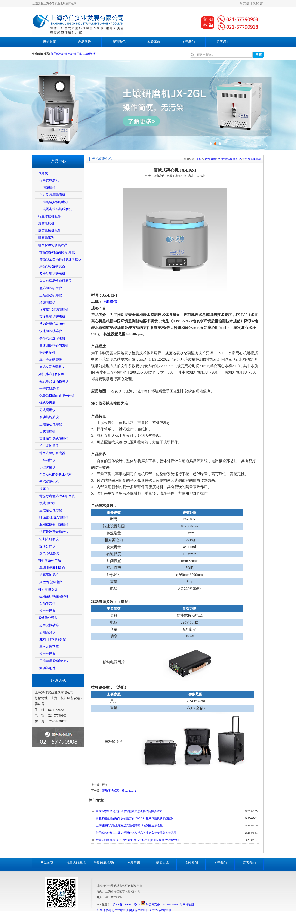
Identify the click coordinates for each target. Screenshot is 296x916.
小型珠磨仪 (47, 467)
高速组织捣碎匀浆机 (53, 345)
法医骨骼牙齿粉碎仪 (53, 532)
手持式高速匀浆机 (52, 338)
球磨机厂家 (75, 53)
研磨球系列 (46, 238)
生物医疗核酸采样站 (53, 596)
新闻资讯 (119, 42)
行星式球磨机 (59, 53)
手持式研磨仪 (49, 388)
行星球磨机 (104, 910)
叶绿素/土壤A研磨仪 (53, 517)
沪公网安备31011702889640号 (161, 904)
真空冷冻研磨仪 (50, 360)
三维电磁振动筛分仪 (53, 661)
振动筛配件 (47, 668)
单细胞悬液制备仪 (52, 567)
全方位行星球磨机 (52, 195)
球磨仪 (43, 173)
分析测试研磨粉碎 (51, 374)
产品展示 (84, 42)
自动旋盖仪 (47, 603)
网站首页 (49, 42)
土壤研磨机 (89, 53)
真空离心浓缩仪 (50, 582)
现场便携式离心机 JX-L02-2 (119, 790)
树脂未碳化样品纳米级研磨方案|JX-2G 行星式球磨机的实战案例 (135, 818)
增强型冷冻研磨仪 (52, 266)
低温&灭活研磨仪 (52, 367)
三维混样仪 (47, 460)
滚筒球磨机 (46, 223)
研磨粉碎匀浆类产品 (52, 245)
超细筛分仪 (47, 632)
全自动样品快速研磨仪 (55, 281)
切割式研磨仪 (49, 539)
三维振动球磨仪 (50, 424)
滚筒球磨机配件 (49, 230)
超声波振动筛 (49, 625)
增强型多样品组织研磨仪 (57, 252)
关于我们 (245, 3)
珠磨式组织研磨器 (52, 453)
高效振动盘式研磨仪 (53, 438)
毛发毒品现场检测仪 (53, 381)
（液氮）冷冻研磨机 (53, 309)
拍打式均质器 (49, 446)
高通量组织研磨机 (52, 317)
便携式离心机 (49, 481)
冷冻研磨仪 (47, 302)
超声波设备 (47, 611)
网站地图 (188, 904)
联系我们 (258, 3)
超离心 (44, 489)
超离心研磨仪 (49, 553)
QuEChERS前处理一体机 (56, 395)
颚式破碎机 (47, 503)
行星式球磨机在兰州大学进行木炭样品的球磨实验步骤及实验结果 (136, 832)
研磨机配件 (47, 352)
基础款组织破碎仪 (52, 324)
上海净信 (109, 302)
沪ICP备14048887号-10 (126, 904)
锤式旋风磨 (47, 403)
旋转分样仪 (47, 546)
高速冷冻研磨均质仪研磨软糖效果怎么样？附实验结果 (129, 811)
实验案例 (153, 42)
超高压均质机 (49, 575)
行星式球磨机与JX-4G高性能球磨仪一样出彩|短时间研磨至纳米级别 (137, 840)
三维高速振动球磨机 (53, 202)
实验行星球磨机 (138, 910)
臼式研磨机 (47, 431)
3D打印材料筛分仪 (52, 639)
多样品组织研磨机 (52, 273)
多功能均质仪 (49, 417)
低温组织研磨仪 (50, 288)
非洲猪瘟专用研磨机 (53, 524)
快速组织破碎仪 (50, 331)
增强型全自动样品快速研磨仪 (60, 259)
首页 (199, 159)
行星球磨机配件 (49, 216)
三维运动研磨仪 (50, 295)
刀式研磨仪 (47, 410)
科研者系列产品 (49, 560)
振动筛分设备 (48, 618)
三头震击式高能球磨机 (55, 209)
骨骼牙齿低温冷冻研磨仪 (57, 496)
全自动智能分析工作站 (55, 474)
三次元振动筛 (49, 646)
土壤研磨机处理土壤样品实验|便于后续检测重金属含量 (129, 825)
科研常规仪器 (48, 589)
